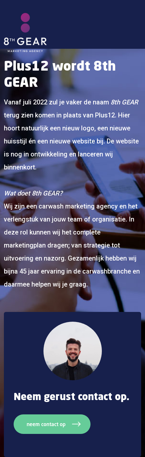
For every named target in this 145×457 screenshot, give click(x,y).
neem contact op (54, 424)
